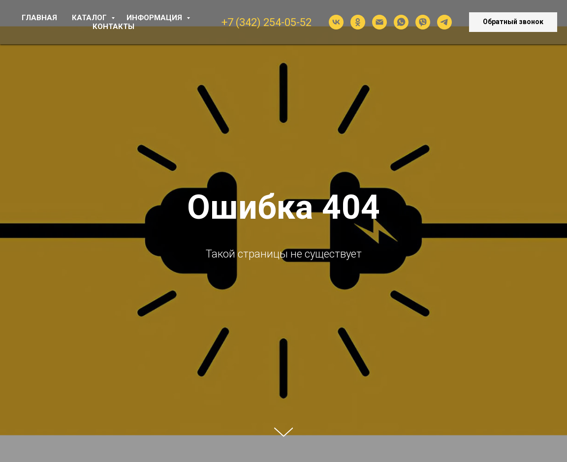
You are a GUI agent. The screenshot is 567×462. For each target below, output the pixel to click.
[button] (513, 22)
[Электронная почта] (379, 22)
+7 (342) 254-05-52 (266, 22)
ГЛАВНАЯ (39, 17)
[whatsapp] (401, 22)
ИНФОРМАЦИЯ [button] (155, 17)
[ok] (357, 22)
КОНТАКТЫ (113, 26)
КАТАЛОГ (90, 17)
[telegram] (444, 22)
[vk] (336, 22)
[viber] (422, 22)
